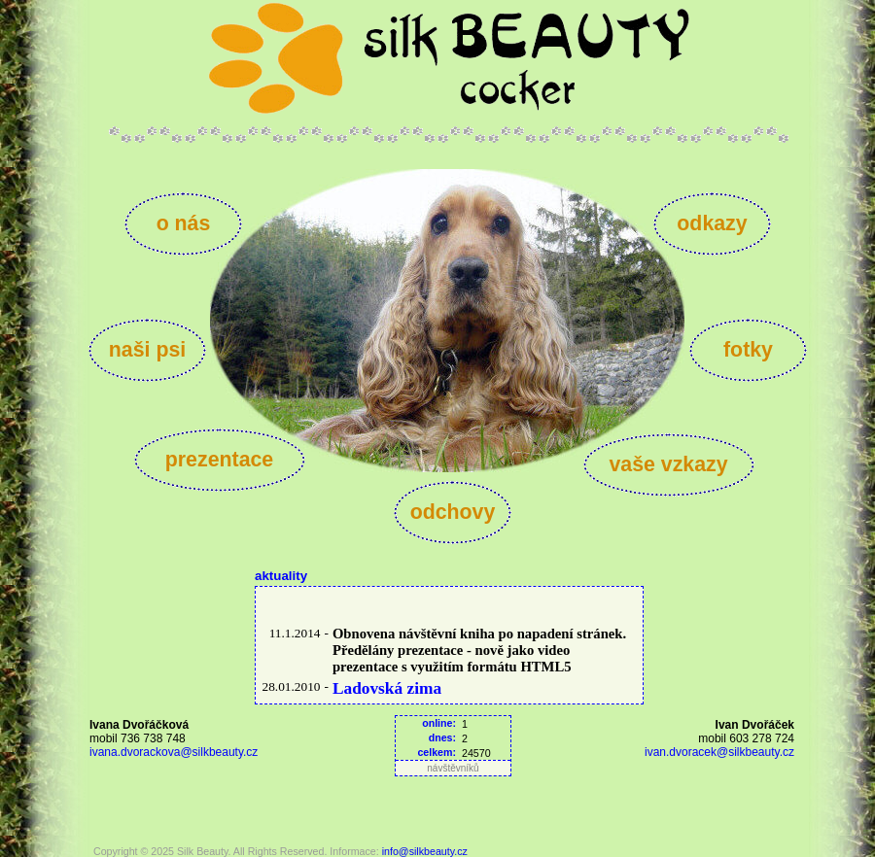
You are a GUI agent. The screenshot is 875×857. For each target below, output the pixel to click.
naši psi (147, 349)
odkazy (712, 223)
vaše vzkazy (668, 464)
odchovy (453, 512)
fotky (748, 349)
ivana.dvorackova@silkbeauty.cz (173, 752)
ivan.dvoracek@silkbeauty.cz (719, 752)
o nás (184, 223)
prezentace (219, 459)
